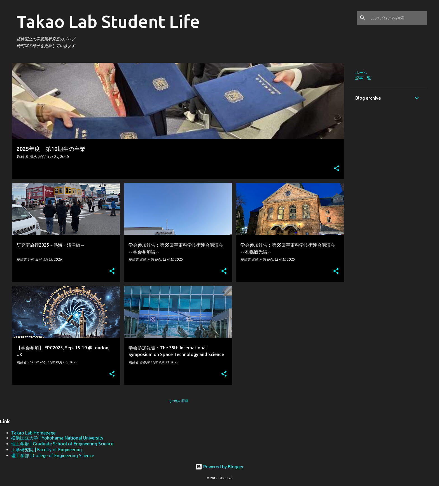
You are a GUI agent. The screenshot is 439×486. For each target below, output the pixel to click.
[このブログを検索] (397, 18)
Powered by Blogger (219, 466)
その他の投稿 (178, 401)
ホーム (361, 72)
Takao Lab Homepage (33, 432)
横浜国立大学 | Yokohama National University (57, 437)
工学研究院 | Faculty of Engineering (46, 449)
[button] (336, 168)
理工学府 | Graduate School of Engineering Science (62, 443)
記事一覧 (363, 78)
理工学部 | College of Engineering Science (52, 455)
